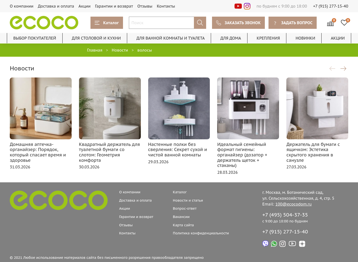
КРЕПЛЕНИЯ (268, 38)
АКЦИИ (338, 38)
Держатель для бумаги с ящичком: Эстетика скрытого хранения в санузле (313, 152)
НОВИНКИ (305, 38)
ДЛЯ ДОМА (230, 38)
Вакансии (181, 216)
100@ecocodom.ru (293, 204)
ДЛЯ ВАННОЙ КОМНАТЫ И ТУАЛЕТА (170, 38)
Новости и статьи (188, 200)
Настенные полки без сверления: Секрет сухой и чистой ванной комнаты (177, 150)
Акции (84, 6)
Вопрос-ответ (185, 208)
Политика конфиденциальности (201, 233)
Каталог (107, 22)
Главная (94, 50)
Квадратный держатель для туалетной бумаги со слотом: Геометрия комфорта (109, 152)
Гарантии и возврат (114, 6)
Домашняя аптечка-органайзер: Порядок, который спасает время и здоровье (38, 152)
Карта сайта (183, 225)
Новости (120, 50)
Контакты (166, 6)
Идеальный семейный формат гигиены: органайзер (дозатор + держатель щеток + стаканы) (242, 155)
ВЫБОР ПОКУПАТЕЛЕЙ (34, 38)
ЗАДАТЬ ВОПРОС (293, 22)
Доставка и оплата (56, 6)
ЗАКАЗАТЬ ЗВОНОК (238, 22)
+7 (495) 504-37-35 (285, 214)
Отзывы (145, 6)
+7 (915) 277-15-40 (330, 6)
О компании (22, 6)
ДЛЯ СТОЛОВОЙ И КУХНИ (96, 38)
